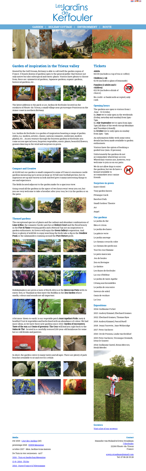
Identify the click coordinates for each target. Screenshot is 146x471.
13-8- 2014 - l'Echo (20, 461)
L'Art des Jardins (29, 440)
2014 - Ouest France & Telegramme (28, 465)
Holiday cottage (60, 27)
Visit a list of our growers (105, 428)
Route (107, 27)
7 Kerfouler (128, 443)
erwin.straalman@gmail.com (120, 454)
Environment (87, 27)
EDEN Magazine (36, 445)
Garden (37, 27)
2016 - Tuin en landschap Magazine (29, 457)
